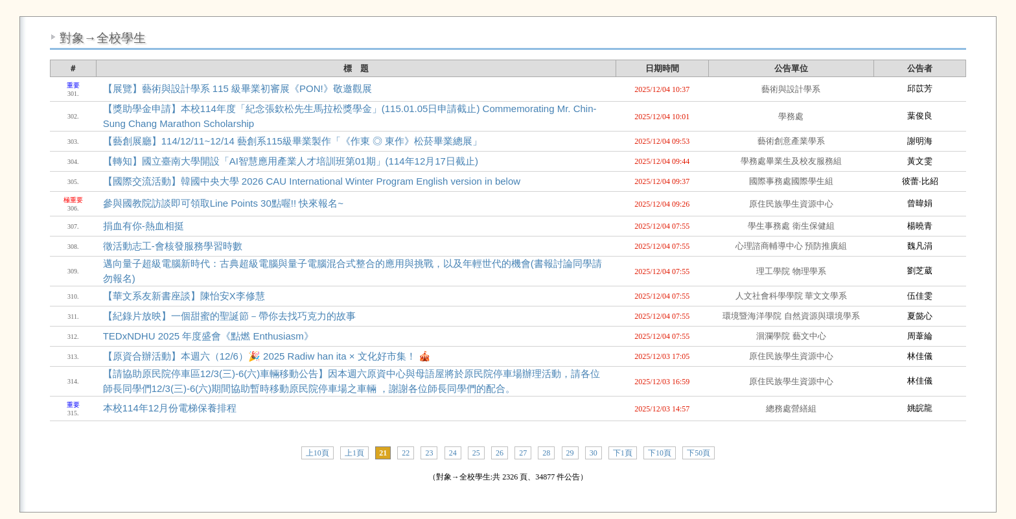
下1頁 (622, 452)
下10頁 (659, 452)
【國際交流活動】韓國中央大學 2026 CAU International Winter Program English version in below (311, 181)
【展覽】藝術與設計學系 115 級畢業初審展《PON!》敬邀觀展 (237, 88)
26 (499, 452)
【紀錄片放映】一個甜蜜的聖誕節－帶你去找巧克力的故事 (229, 315)
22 (406, 452)
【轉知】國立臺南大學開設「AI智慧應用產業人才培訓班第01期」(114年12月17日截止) (290, 161)
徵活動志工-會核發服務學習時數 (172, 245)
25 (476, 452)
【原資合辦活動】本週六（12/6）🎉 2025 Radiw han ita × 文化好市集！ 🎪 (267, 356)
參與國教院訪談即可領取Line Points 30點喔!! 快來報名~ (223, 203)
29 (570, 452)
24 (453, 452)
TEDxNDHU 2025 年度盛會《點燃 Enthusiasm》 (208, 335)
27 (523, 452)
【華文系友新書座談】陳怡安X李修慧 (184, 295)
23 (429, 452)
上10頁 (317, 452)
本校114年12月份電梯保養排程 (170, 407)
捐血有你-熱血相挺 (143, 225)
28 (546, 452)
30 (593, 452)
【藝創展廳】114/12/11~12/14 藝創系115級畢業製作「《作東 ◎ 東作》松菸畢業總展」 (293, 140)
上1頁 (354, 452)
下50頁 (698, 452)
